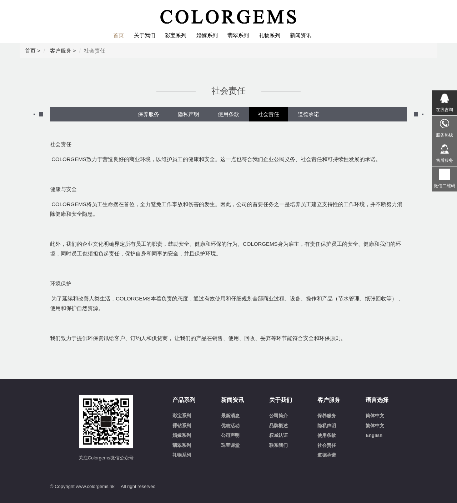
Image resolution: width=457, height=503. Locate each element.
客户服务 (60, 51)
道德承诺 (308, 114)
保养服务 (148, 114)
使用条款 (228, 114)
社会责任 (268, 114)
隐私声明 (188, 114)
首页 (30, 51)
